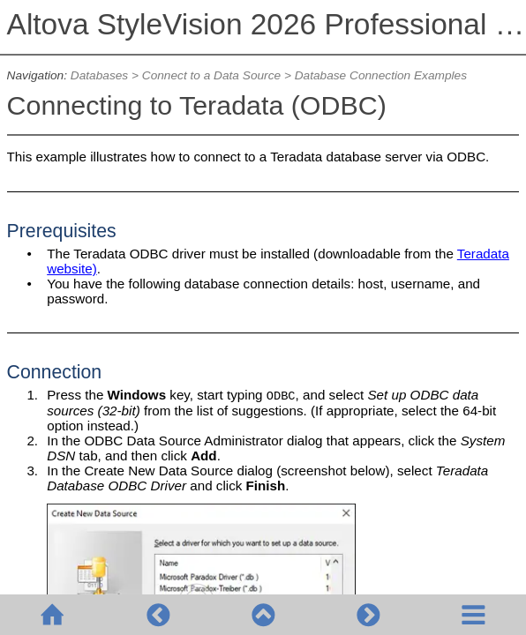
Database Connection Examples (381, 75)
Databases (99, 75)
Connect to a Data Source (211, 75)
